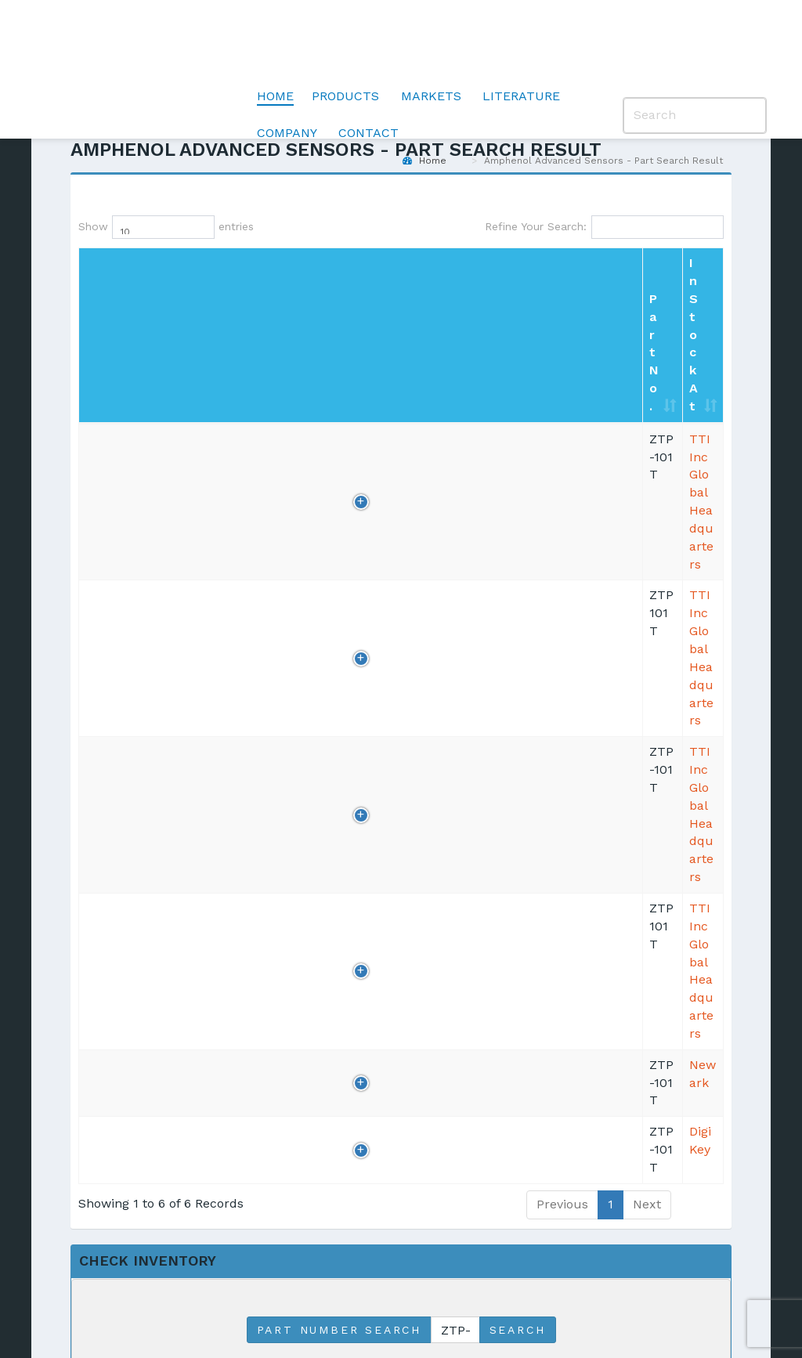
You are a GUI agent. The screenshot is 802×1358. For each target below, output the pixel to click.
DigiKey (287, 558)
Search (518, 740)
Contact (368, 79)
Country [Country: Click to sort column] (559, 271)
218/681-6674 (445, 558)
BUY (676, 314)
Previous (562, 613)
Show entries (129, 227)
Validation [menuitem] (315, 1183)
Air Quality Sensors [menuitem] (317, 1122)
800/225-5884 (448, 313)
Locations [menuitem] (565, 1025)
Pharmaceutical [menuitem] (459, 1104)
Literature (521, 43)
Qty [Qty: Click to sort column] (160, 271)
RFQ (628, 314)
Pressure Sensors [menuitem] (313, 1078)
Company (286, 79)
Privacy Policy (264, 1295)
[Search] (694, 62)
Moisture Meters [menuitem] (335, 1157)
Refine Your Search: (604, 227)
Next (647, 613)
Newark (289, 510)
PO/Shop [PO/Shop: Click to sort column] (675, 271)
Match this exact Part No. (323, 802)
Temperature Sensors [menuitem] (326, 1034)
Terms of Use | (367, 1295)
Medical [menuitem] (434, 1051)
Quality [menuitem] (557, 1051)
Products (345, 43)
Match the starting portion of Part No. (356, 779)
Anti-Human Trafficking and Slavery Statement (558, 1295)
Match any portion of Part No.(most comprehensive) (393, 824)
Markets (431, 43)
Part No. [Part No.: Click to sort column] (98, 271)
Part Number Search (339, 740)
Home (275, 43)
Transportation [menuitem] (455, 1025)
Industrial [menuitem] (440, 1078)
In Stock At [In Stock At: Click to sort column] (302, 280)
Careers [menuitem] (559, 1078)
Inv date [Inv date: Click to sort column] (214, 271)
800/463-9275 (448, 510)
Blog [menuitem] (675, 1025)
